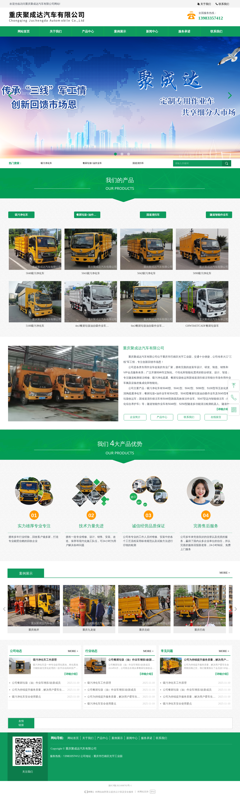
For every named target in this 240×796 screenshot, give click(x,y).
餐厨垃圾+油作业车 (92, 163)
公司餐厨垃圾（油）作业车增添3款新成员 (36, 682)
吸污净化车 (46, 163)
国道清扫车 (138, 163)
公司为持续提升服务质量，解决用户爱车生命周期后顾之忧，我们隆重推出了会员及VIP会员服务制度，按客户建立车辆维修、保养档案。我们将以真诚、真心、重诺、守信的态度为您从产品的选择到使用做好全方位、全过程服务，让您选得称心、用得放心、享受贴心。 (38, 689)
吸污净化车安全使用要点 (26, 696)
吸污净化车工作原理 (45, 659)
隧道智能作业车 (219, 214)
